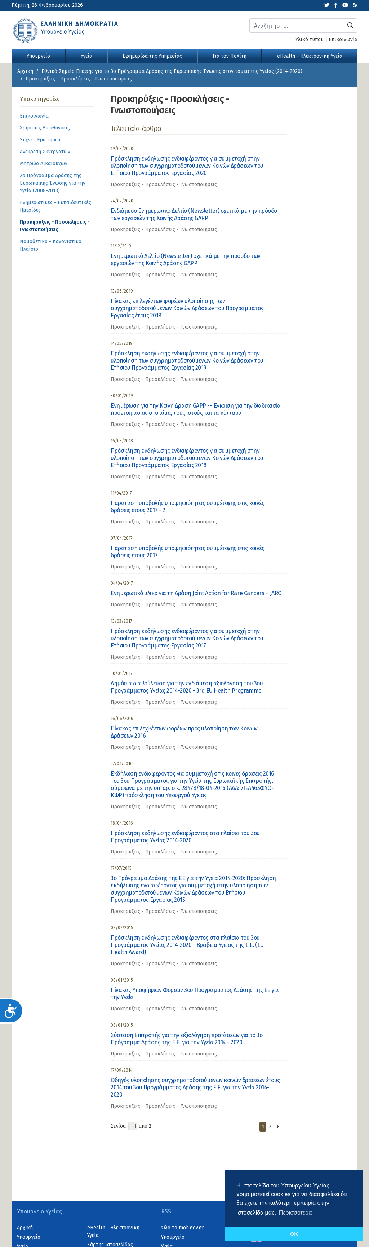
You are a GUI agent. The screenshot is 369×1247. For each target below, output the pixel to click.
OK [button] (294, 1234)
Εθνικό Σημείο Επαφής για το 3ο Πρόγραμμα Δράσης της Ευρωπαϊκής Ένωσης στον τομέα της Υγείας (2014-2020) (171, 71)
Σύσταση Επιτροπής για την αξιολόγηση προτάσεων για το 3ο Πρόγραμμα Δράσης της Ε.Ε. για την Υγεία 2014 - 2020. (186, 1039)
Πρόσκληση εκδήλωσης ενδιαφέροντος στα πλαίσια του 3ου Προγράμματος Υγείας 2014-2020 (185, 837)
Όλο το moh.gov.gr (182, 1228)
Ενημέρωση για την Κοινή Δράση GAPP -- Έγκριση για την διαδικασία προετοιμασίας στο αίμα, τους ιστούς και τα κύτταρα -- (195, 409)
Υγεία (86, 56)
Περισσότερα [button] (295, 1212)
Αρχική (25, 71)
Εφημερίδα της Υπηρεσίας (152, 56)
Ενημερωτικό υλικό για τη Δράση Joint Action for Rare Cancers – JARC (196, 593)
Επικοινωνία (343, 39)
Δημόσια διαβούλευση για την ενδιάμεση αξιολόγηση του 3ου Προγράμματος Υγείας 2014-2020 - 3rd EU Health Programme (187, 687)
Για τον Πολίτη (229, 56)
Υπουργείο (38, 56)
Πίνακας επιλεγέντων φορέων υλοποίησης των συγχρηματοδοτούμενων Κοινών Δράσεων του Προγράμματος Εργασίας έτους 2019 (187, 308)
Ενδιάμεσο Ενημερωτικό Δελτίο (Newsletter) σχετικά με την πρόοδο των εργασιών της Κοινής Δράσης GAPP (194, 214)
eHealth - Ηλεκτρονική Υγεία (309, 56)
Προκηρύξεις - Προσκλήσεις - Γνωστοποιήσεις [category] (164, 184)
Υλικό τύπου (309, 39)
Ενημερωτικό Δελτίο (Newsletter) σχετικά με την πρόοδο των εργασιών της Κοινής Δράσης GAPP (186, 260)
